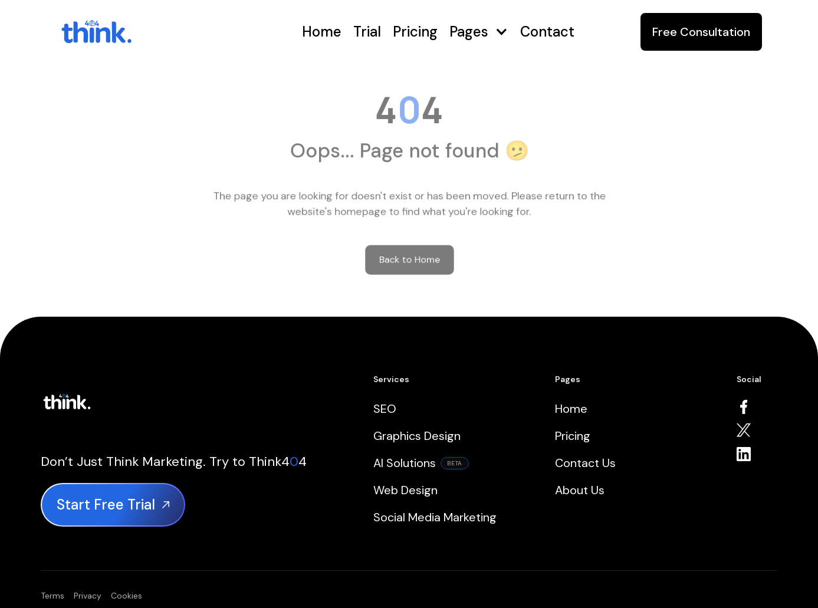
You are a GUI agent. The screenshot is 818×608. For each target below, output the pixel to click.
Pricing (415, 31)
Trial (367, 31)
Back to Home (409, 251)
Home (321, 31)
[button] (479, 32)
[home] (134, 32)
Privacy (87, 595)
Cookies (126, 595)
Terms (52, 595)
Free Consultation (701, 32)
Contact (547, 31)
